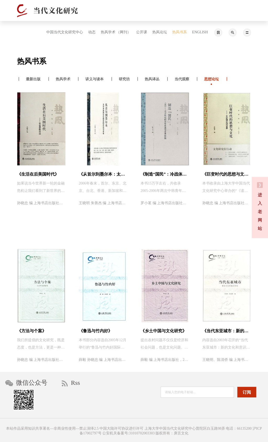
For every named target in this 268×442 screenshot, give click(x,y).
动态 (92, 32)
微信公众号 (26, 382)
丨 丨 (34, 80)
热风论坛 (159, 32)
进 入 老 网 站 (260, 206)
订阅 (247, 392)
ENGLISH (200, 32)
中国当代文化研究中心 (64, 32)
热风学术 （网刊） (116, 32)
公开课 (141, 32)
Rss (71, 383)
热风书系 (179, 32)
